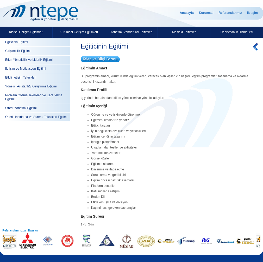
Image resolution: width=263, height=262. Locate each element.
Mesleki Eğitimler (184, 32)
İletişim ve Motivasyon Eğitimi (25, 68)
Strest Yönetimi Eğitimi (21, 108)
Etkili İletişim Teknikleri (20, 77)
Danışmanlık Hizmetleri (237, 32)
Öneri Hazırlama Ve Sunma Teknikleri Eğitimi (36, 117)
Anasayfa (187, 13)
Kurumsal (206, 13)
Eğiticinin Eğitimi (16, 42)
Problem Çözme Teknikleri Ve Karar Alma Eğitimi (33, 97)
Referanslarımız (230, 13)
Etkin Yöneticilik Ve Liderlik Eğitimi (29, 60)
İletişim (252, 13)
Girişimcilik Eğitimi (17, 51)
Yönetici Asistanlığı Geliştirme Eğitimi (31, 86)
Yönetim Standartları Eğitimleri (131, 32)
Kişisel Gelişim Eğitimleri (26, 32)
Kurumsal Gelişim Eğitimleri (79, 32)
